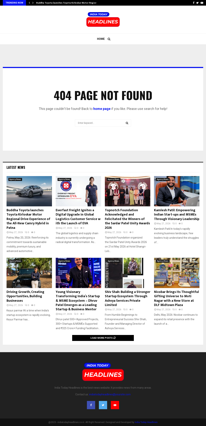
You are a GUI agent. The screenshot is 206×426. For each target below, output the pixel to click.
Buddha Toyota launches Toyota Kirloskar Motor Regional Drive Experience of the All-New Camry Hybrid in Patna (28, 219)
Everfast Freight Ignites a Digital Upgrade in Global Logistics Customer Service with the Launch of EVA (78, 216)
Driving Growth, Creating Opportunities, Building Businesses (25, 296)
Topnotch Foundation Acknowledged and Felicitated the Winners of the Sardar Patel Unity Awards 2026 (127, 219)
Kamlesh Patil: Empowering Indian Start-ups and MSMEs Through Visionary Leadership (176, 214)
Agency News (15, 179)
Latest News (16, 167)
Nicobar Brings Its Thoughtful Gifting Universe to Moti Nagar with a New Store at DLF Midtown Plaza (176, 298)
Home (101, 38)
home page (101, 109)
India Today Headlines (146, 422)
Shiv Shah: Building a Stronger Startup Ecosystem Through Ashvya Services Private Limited (127, 298)
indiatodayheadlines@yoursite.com (110, 394)
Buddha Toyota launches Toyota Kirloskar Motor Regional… (68, 3)
